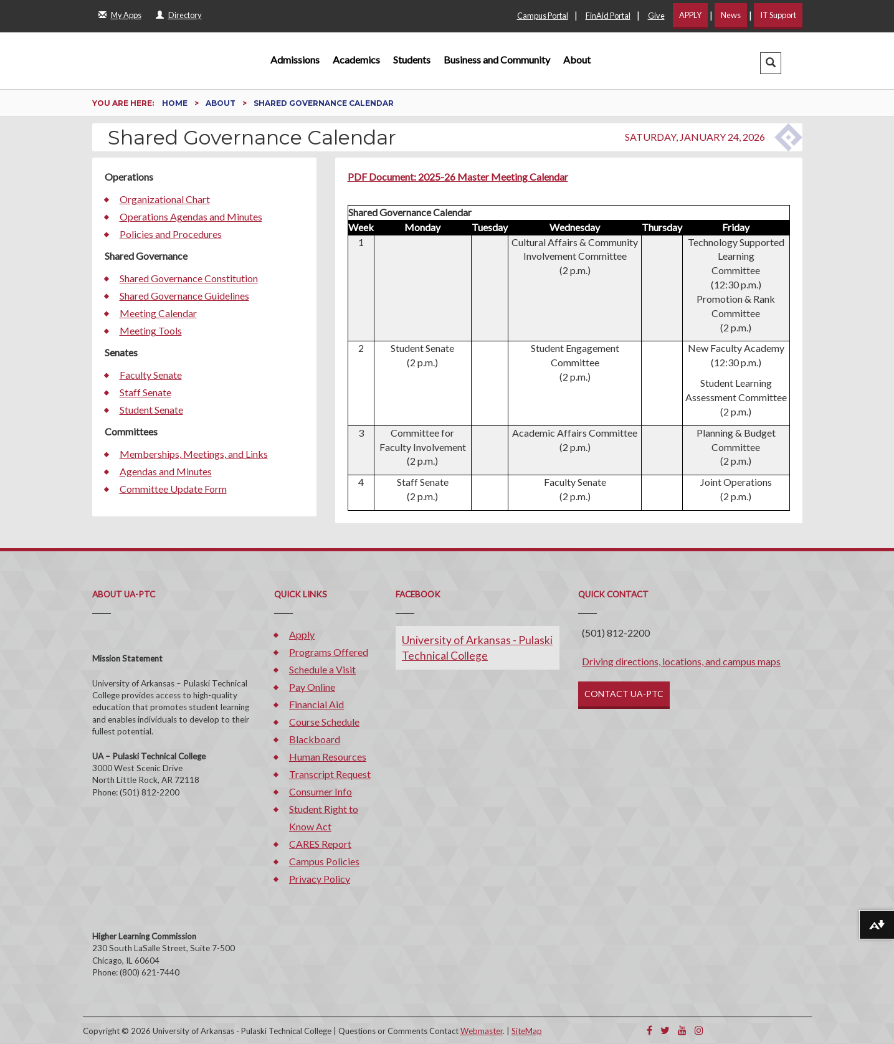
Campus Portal (542, 16)
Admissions (295, 59)
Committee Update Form (173, 489)
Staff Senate (145, 392)
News (731, 15)
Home (175, 103)
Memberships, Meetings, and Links (194, 454)
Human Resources (327, 756)
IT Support (778, 15)
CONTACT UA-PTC (623, 693)
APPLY (690, 15)
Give (656, 16)
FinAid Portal (608, 16)
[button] (770, 63)
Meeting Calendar (158, 313)
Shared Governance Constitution (189, 278)
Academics (356, 59)
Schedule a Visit (322, 669)
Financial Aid (316, 704)
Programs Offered (328, 652)
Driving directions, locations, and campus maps (681, 661)
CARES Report (320, 844)
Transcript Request (330, 774)
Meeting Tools (151, 330)
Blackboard (314, 739)
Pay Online (312, 687)
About (577, 59)
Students (411, 59)
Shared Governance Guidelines (184, 295)
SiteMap (526, 1031)
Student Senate (151, 409)
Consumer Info (320, 791)
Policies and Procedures (171, 234)
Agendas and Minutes (166, 471)
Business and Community (497, 59)
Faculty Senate (151, 375)
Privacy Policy (319, 879)
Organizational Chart (165, 199)
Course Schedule (324, 722)
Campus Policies (324, 861)
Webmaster (481, 1031)
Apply (302, 634)
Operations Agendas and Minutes (191, 216)
